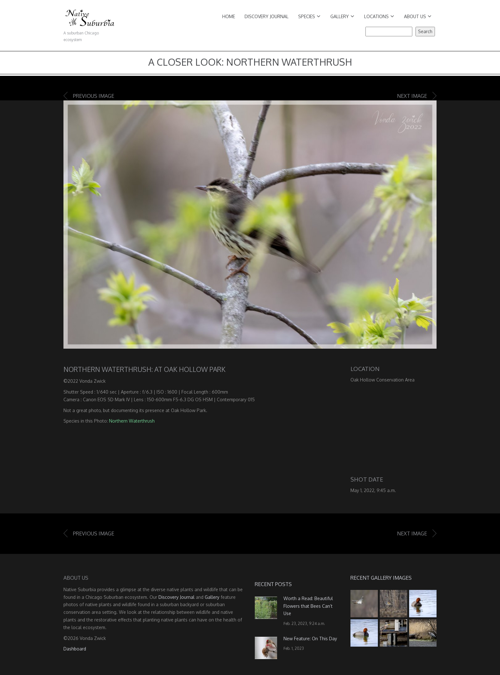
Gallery (342, 16)
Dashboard (74, 648)
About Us (417, 16)
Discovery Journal (267, 16)
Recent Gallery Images (381, 578)
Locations (379, 16)
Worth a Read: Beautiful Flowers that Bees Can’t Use (308, 606)
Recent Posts (273, 584)
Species (309, 16)
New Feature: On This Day (310, 638)
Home (228, 16)
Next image (412, 96)
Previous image (93, 96)
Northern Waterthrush (132, 421)
